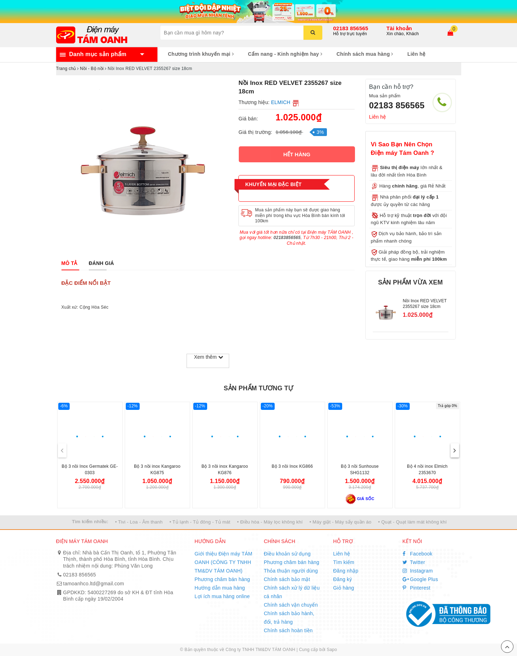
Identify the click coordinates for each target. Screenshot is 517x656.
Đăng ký (342, 579)
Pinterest (417, 588)
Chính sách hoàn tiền (288, 630)
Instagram (418, 571)
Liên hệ (417, 54)
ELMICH (280, 102)
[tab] (69, 263)
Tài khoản (399, 28)
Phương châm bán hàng (222, 579)
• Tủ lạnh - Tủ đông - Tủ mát (199, 522)
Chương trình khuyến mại (201, 54)
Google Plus (420, 579)
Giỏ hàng (343, 588)
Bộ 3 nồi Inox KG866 (292, 466)
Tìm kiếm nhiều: (90, 521)
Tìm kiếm (344, 562)
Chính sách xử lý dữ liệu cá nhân (292, 592)
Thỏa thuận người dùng (291, 571)
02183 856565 (350, 28)
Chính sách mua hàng (364, 54)
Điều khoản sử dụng (287, 554)
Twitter (414, 562)
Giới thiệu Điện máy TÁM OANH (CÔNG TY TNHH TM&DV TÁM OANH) (224, 562)
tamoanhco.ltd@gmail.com (93, 583)
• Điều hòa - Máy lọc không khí (270, 522)
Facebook (418, 554)
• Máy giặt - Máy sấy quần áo (340, 522)
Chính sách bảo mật (287, 579)
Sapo (332, 649)
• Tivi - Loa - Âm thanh (139, 522)
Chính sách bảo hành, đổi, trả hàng (289, 618)
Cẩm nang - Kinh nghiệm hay (285, 54)
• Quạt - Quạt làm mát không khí (412, 522)
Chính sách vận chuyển (291, 605)
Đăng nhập (346, 571)
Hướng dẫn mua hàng (220, 588)
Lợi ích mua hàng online (222, 596)
